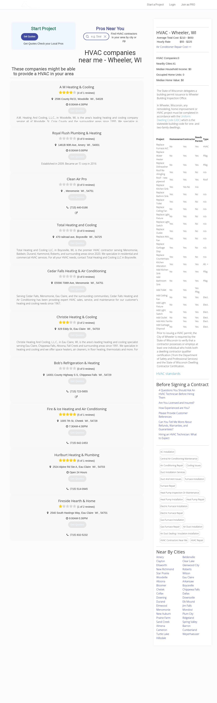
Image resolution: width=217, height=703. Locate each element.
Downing (161, 597)
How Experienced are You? (174, 408)
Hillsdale (161, 638)
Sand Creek (163, 622)
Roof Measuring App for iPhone (105, 684)
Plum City (188, 613)
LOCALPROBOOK (42, 4)
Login (172, 4)
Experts (93, 676)
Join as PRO (188, 4)
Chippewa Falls (191, 589)
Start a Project (155, 4)
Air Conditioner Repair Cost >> (173, 47)
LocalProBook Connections (154, 684)
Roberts (187, 569)
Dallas (186, 593)
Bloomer (161, 585)
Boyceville (188, 585)
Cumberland (190, 630)
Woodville (162, 577)
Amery (160, 557)
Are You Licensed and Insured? (176, 402)
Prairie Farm (163, 617)
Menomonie (163, 609)
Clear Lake (189, 561)
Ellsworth (161, 565)
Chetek (160, 589)
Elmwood (161, 605)
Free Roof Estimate (58, 684)
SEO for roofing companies (154, 688)
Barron (187, 626)
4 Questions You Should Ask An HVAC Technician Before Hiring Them (177, 393)
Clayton (160, 561)
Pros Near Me (55, 676)
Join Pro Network (98, 672)
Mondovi (188, 609)
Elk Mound (189, 601)
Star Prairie (162, 573)
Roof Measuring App (100, 680)
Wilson (186, 573)
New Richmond (165, 569)
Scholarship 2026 (149, 672)
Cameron (161, 630)
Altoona (160, 581)
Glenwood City (191, 565)
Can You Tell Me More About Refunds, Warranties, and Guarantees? (175, 425)
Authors (145, 680)
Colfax (160, 593)
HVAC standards (168, 373)
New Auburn (163, 613)
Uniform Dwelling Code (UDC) (173, 118)
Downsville (189, 597)
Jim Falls (187, 605)
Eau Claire (188, 577)
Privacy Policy (148, 676)
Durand (160, 601)
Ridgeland (188, 617)
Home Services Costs (60, 672)
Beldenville (189, 557)
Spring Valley (190, 622)
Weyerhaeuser (191, 634)
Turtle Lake (162, 634)
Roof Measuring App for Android (106, 688)
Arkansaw (188, 581)
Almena (160, 626)
